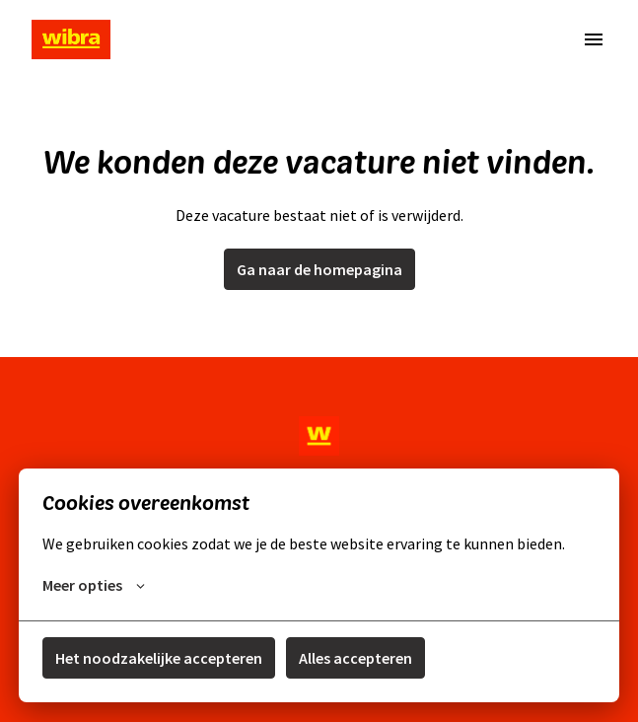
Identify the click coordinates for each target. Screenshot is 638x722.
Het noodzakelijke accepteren (158, 658)
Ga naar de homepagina (319, 269)
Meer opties (93, 585)
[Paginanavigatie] (593, 39)
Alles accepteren (355, 658)
